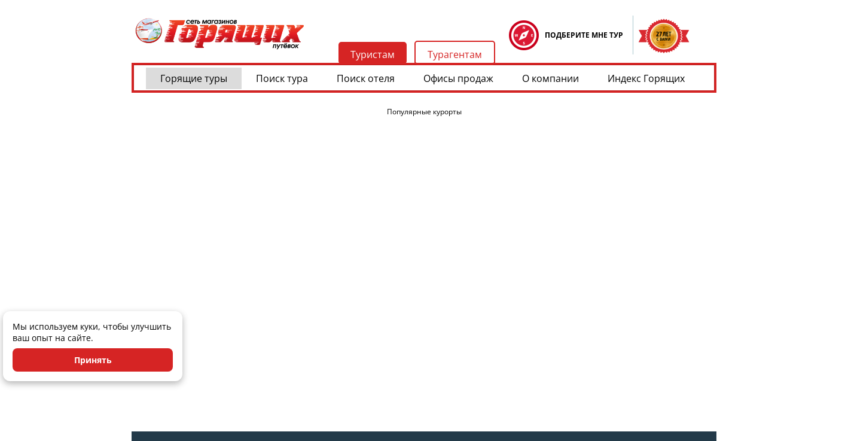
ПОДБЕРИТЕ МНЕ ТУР (584, 35)
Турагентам (455, 54)
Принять (93, 360)
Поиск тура (282, 78)
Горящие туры (193, 78)
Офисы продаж (458, 78)
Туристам (372, 54)
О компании (550, 78)
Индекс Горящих (646, 78)
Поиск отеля (366, 78)
